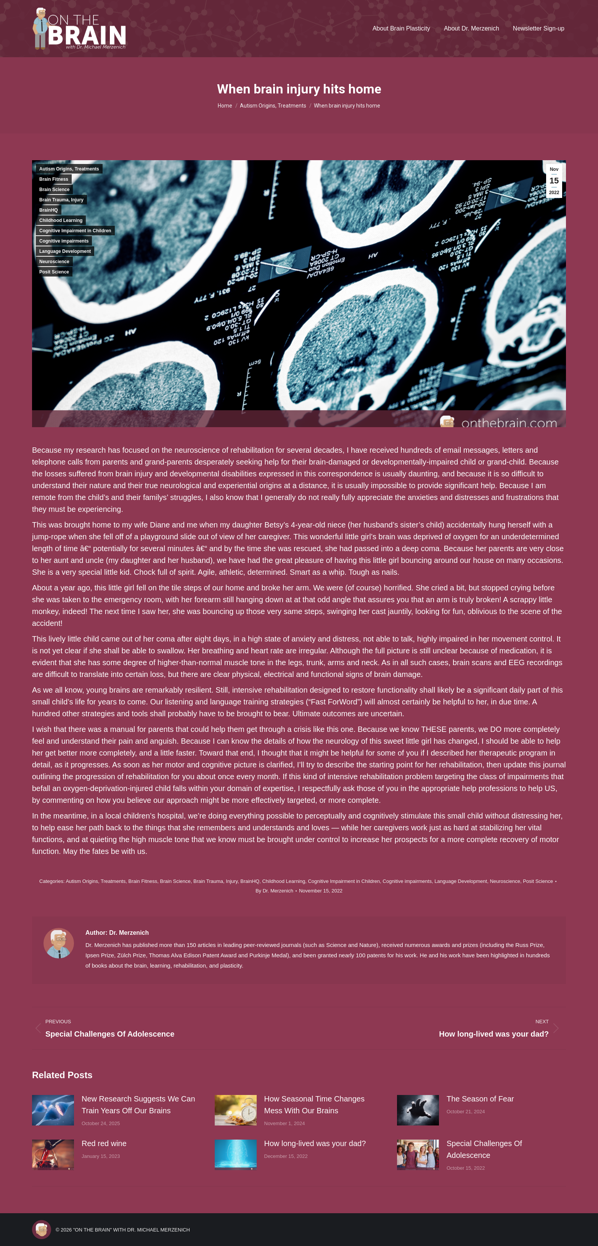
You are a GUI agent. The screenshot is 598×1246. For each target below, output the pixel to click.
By (274, 891)
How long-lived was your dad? (315, 1143)
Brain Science (54, 189)
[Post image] (53, 1110)
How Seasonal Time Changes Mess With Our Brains (314, 1105)
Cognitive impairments (63, 241)
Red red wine (104, 1143)
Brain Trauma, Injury (61, 200)
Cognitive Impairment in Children (75, 230)
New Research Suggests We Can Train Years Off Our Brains (138, 1105)
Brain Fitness (53, 179)
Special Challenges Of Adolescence (484, 1149)
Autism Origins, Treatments (69, 169)
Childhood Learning (60, 220)
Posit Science (54, 272)
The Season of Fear (480, 1099)
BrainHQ (48, 210)
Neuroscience (54, 261)
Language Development (65, 251)
